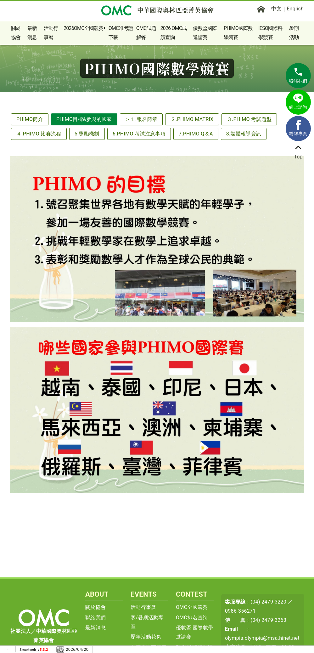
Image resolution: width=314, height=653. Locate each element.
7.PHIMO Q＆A (196, 134)
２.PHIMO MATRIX (192, 119)
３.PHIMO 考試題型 (249, 119)
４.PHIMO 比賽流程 (38, 134)
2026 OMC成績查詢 (173, 32)
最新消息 (32, 32)
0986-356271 (240, 611)
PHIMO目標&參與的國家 (84, 119)
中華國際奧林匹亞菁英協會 (157, 10)
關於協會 (15, 32)
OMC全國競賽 (192, 607)
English (295, 9)
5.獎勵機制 (87, 134)
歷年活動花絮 (146, 637)
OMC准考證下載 (121, 32)
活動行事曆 (51, 32)
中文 (276, 9)
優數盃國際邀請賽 (205, 32)
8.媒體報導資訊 (243, 134)
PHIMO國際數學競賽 (238, 32)
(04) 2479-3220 (269, 602)
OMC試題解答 (146, 32)
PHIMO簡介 (29, 119)
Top (298, 151)
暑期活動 (294, 32)
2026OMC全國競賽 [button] (84, 28)
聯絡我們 (95, 618)
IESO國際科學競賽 (270, 32)
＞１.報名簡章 (141, 119)
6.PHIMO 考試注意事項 (139, 134)
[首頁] (261, 9)
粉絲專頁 (298, 128)
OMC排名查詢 (192, 618)
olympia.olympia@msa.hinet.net (262, 638)
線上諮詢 (298, 101)
